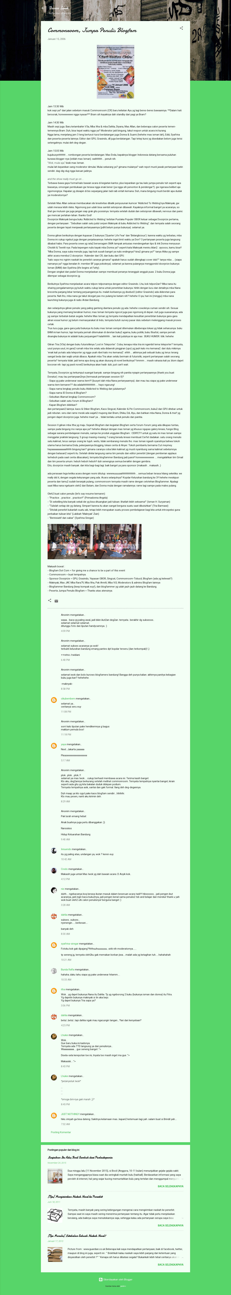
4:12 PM (65, 879)
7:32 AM (65, 1124)
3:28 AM (65, 905)
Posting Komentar (61, 1132)
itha (63, 989)
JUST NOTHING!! (70, 1114)
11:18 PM (66, 734)
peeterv (123, 1286)
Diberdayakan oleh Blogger (115, 1279)
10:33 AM (66, 979)
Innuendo (66, 849)
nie (62, 888)
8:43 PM (65, 1066)
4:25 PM (65, 1025)
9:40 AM (65, 839)
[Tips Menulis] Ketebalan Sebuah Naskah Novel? (77, 1236)
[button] (181, 28)
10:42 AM (66, 859)
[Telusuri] (188, 9)
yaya (63, 744)
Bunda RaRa (67, 969)
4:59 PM (65, 631)
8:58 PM (65, 688)
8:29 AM (65, 801)
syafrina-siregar (69, 943)
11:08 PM (66, 711)
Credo (64, 869)
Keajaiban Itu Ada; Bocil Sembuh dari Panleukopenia (80, 1157)
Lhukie (64, 1035)
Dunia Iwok (58, 8)
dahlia (64, 914)
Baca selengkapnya (170, 1186)
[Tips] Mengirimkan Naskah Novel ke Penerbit (75, 1197)
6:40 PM (65, 659)
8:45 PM (65, 1104)
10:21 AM (66, 959)
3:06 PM (65, 1005)
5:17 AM (65, 760)
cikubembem (68, 698)
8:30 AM (65, 933)
